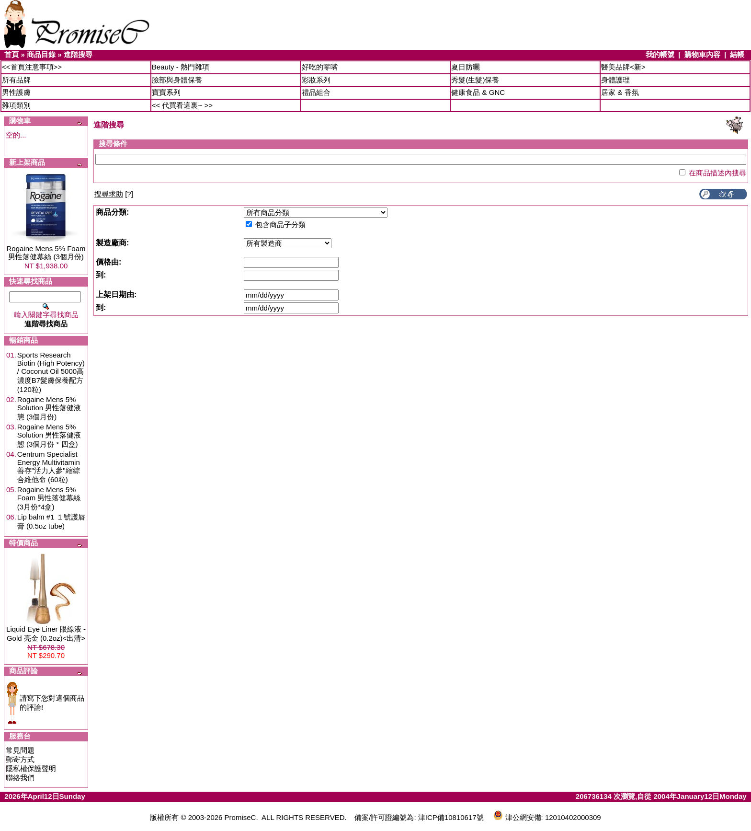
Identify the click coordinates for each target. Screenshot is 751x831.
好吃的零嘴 (320, 67)
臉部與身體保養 (177, 80)
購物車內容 (702, 54)
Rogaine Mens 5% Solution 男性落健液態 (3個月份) (49, 408)
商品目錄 (41, 54)
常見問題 (20, 750)
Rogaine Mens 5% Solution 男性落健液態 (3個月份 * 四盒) (49, 435)
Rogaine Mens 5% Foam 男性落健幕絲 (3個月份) (45, 252)
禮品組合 (316, 92)
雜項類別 (16, 105)
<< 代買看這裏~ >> (182, 105)
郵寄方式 (20, 759)
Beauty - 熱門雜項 (180, 67)
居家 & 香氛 (619, 92)
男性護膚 (16, 92)
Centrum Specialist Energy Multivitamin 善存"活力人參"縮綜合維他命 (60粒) (48, 467)
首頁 (11, 54)
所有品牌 (16, 80)
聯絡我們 (20, 777)
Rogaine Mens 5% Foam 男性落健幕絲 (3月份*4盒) (49, 498)
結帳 (737, 54)
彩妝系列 (316, 80)
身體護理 (615, 80)
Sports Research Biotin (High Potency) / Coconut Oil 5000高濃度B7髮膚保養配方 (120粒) (51, 372)
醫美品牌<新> (623, 67)
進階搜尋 (78, 54)
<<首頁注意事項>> (32, 67)
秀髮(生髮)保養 (475, 80)
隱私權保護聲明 (31, 768)
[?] (113, 194)
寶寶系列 (166, 92)
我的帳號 (660, 54)
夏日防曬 (465, 67)
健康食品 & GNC (478, 92)
